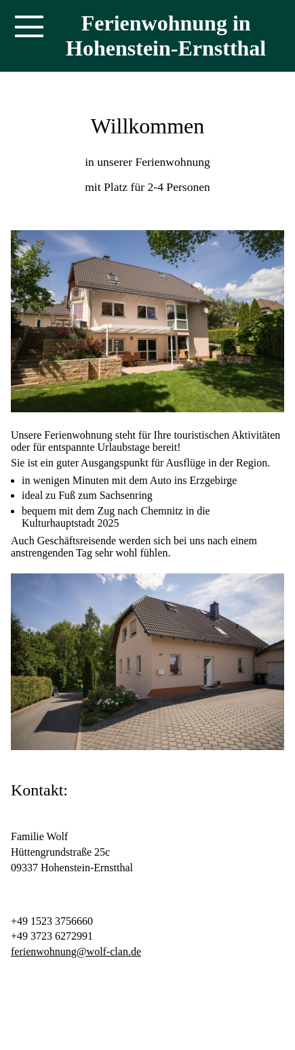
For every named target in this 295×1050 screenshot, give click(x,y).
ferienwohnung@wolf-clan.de (76, 951)
